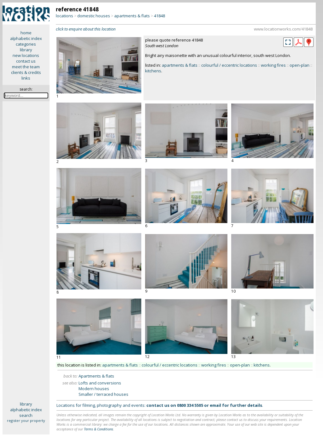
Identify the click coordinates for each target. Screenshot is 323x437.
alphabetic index (26, 38)
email (215, 405)
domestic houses (93, 16)
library (26, 50)
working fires (273, 65)
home (26, 33)
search (25, 415)
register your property (26, 420)
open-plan (299, 65)
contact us (26, 61)
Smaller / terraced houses (103, 394)
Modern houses (94, 388)
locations (64, 16)
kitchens (153, 71)
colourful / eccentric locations (229, 65)
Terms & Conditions (98, 429)
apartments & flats (132, 16)
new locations (26, 55)
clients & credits (26, 72)
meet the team (26, 67)
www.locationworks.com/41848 (283, 29)
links (25, 78)
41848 (159, 16)
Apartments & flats (96, 376)
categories (26, 44)
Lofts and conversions (100, 383)
